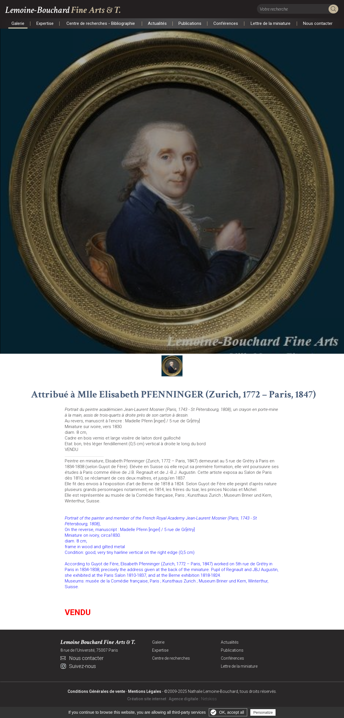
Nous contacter (318, 23)
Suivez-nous (82, 667)
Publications (190, 23)
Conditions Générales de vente (96, 692)
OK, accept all (231, 712)
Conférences (226, 23)
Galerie (18, 23)
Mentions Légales (144, 692)
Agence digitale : (185, 700)
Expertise (45, 23)
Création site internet (146, 700)
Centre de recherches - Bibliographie (100, 23)
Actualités (157, 23)
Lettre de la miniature (270, 23)
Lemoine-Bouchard (67, 10)
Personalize (263, 712)
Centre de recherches (171, 659)
